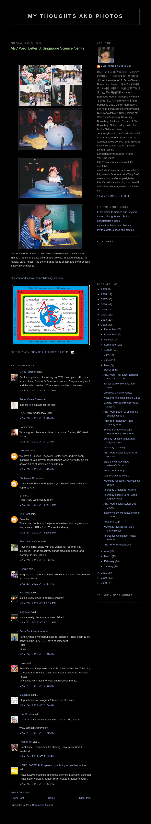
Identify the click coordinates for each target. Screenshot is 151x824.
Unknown (24, 450)
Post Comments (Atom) (39, 805)
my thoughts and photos (75, 16)
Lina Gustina (26, 714)
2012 (104, 324)
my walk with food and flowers (114, 225)
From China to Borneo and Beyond (117, 212)
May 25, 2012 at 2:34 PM (37, 784)
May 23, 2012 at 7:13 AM (37, 441)
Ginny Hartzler (27, 371)
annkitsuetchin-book (108, 220)
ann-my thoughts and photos (113, 216)
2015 (104, 309)
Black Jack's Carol (29, 541)
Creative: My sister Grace (117, 392)
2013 (104, 319)
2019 (104, 289)
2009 (104, 582)
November (110, 334)
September (110, 344)
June (107, 360)
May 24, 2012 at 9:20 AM (37, 732)
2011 (104, 572)
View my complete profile (114, 196)
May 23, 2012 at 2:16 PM (37, 560)
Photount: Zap (111, 521)
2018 (104, 294)
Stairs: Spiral (110, 369)
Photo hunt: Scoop (113, 470)
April (107, 551)
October (109, 339)
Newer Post (17, 797)
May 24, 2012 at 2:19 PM (37, 756)
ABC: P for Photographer (117, 544)
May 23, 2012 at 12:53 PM (37, 532)
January (109, 566)
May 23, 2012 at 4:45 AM (37, 418)
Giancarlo (24, 694)
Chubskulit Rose (28, 478)
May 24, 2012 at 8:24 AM (37, 705)
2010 (104, 577)
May (107, 365)
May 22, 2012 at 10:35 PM (37, 390)
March (108, 556)
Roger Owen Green (30, 399)
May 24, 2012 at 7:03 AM (37, 685)
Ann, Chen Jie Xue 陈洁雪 (39, 352)
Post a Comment (20, 792)
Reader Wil (25, 741)
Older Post (85, 797)
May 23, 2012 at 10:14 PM (37, 603)
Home (51, 797)
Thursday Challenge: (115, 447)
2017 (104, 299)
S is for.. (24, 495)
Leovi (22, 663)
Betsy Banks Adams (30, 631)
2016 (104, 304)
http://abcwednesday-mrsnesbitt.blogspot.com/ (37, 278)
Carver (23, 427)
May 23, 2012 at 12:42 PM (37, 504)
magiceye (24, 592)
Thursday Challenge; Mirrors (119, 489)
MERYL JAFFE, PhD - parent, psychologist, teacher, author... (53, 765)
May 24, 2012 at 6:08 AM (37, 654)
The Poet (24, 513)
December (110, 329)
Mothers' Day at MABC (116, 475)
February (109, 561)
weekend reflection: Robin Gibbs (121, 397)
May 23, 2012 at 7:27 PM (37, 583)
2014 (104, 314)
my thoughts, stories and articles (115, 229)
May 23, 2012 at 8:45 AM (37, 469)
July (107, 354)
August (108, 349)
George (23, 568)
